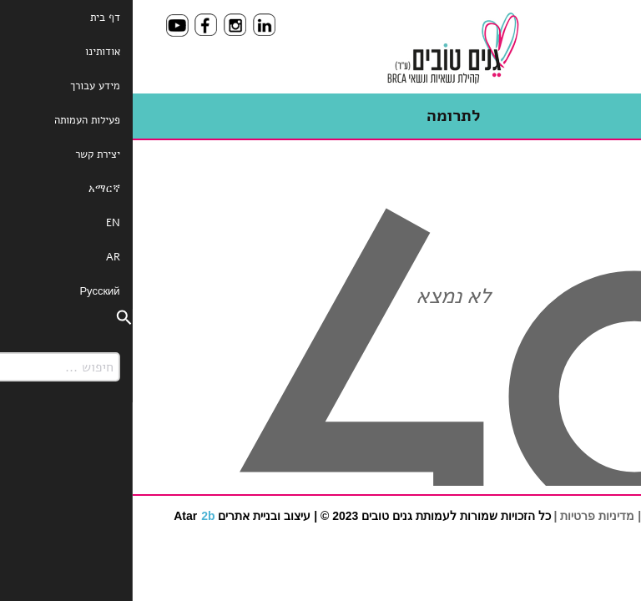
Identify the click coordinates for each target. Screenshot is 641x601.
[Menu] (586, 35)
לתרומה (321, 115)
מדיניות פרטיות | (461, 516)
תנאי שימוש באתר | (552, 516)
